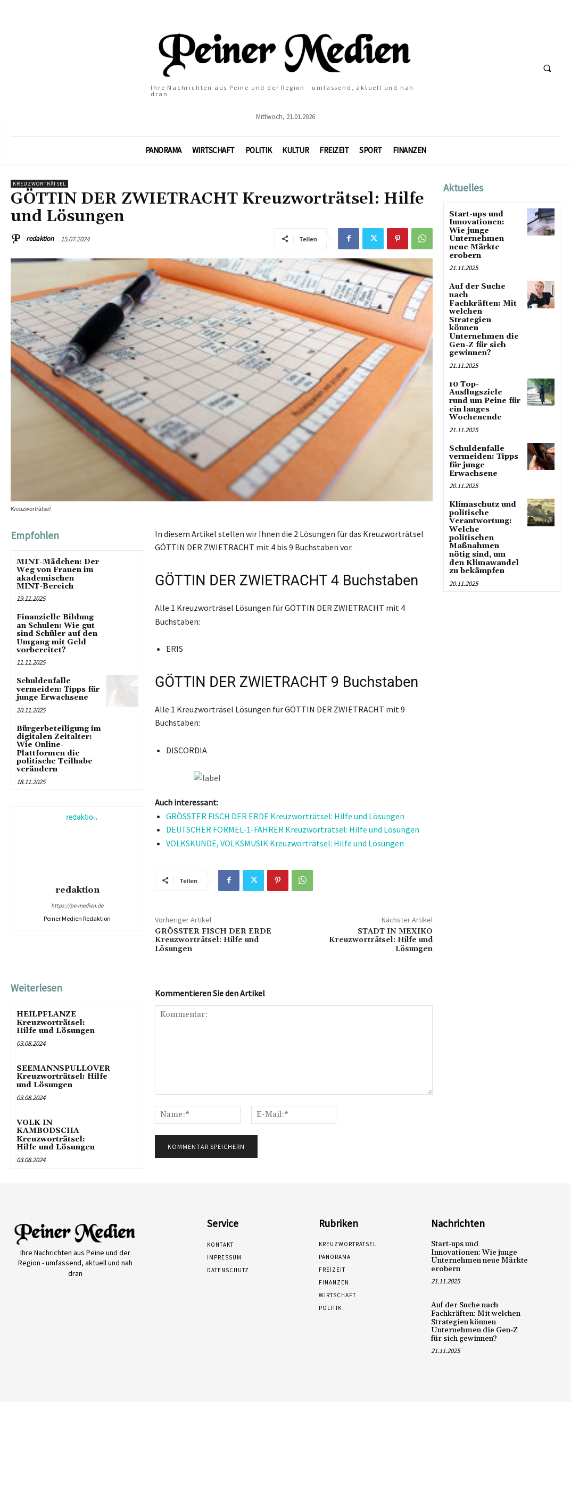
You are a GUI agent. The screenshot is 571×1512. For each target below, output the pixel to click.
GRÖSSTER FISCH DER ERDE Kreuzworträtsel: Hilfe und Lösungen (285, 816)
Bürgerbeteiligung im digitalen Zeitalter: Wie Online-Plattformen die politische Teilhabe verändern (58, 749)
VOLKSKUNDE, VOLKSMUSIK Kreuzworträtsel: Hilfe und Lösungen (285, 843)
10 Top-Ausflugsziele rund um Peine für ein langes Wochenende (484, 390)
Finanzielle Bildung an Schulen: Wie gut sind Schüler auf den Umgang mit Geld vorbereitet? (56, 633)
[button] (547, 68)
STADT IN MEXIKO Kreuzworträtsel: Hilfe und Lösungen (381, 940)
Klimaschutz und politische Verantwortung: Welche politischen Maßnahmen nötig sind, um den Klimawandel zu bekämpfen (485, 526)
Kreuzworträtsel (39, 184)
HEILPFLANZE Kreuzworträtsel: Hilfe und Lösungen (55, 1023)
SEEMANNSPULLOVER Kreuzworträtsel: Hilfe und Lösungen (62, 1076)
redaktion (40, 238)
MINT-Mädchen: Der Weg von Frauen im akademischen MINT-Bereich (57, 574)
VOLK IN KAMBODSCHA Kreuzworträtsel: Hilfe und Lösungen (55, 1134)
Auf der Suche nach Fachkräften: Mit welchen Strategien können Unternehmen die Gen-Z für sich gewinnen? (485, 314)
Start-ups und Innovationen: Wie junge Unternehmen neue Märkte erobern (476, 234)
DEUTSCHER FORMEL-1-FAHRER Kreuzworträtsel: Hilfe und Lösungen (292, 829)
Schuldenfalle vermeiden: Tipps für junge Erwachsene (58, 689)
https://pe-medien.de (77, 905)
